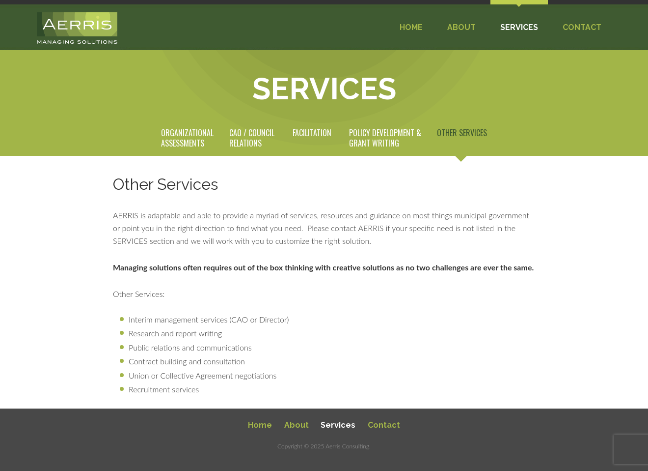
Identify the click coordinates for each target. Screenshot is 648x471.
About (296, 425)
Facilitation (312, 133)
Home (260, 425)
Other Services (462, 133)
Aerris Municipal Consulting (77, 28)
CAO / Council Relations (251, 138)
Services (338, 425)
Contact (384, 425)
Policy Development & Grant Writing (385, 138)
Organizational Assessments (187, 138)
